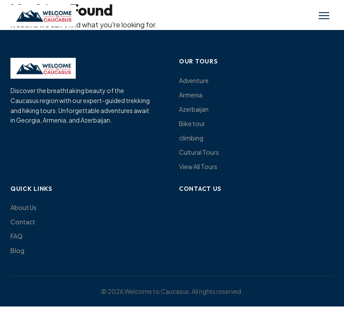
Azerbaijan (194, 109)
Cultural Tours (199, 152)
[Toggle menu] (324, 15)
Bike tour (192, 123)
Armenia (190, 95)
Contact (22, 222)
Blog (17, 250)
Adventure (194, 80)
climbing (191, 138)
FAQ (16, 236)
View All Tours (198, 166)
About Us (23, 207)
